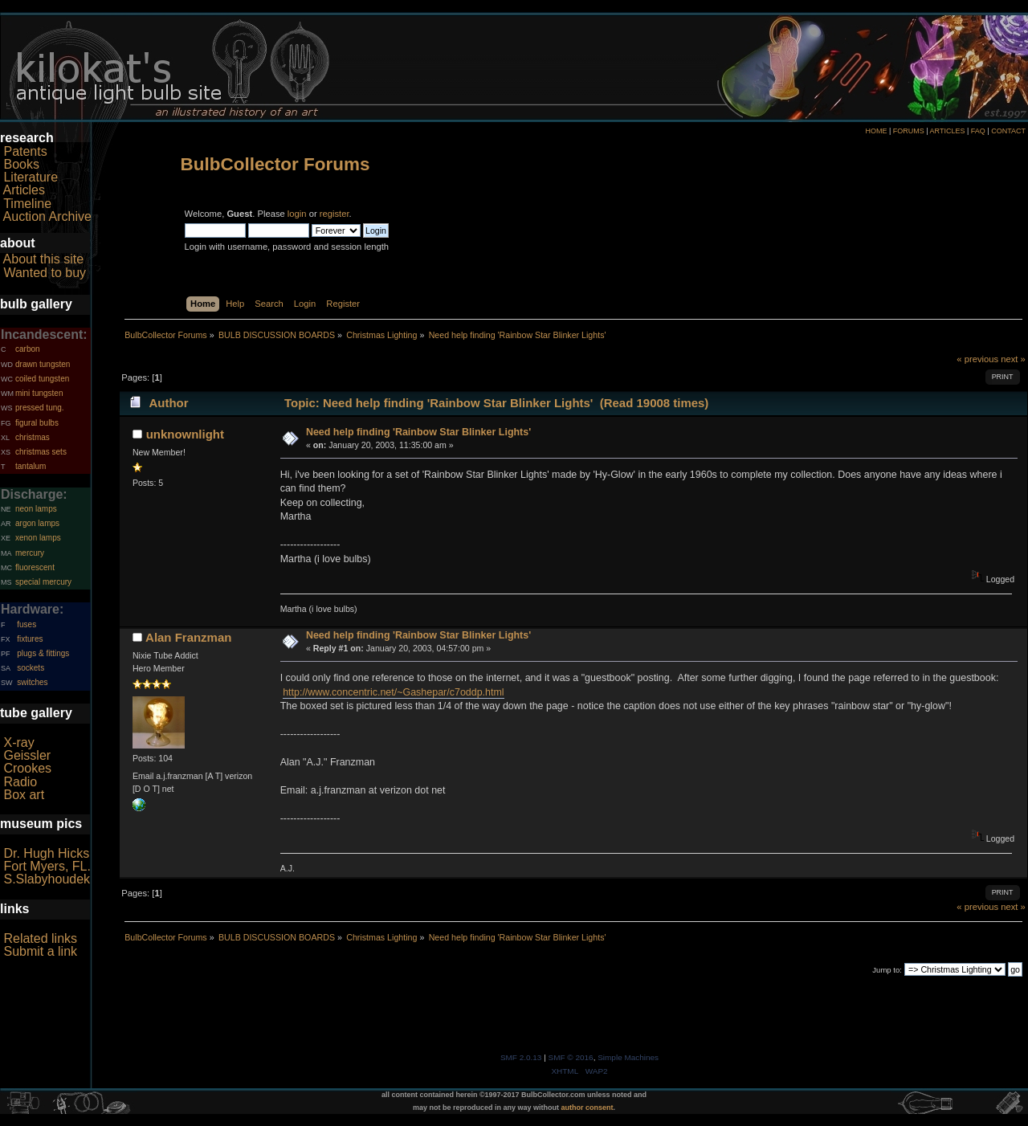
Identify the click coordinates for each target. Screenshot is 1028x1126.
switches (32, 682)
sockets (30, 667)
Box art (23, 795)
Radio (20, 782)
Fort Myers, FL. (46, 866)
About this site (43, 259)
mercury (29, 553)
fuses (26, 624)
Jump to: (887, 969)
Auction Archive (47, 216)
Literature (30, 177)
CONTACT (1008, 131)
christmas (32, 437)
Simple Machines (628, 1057)
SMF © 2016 (571, 1057)
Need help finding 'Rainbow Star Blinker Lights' (418, 432)
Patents (25, 151)
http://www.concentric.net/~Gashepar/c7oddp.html (393, 692)
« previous (977, 359)
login (297, 213)
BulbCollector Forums (275, 164)
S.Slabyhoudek (46, 879)
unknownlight (185, 434)
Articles (24, 190)
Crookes (27, 768)
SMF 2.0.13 (521, 1057)
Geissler (27, 755)
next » (1013, 359)
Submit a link (40, 951)
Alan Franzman (188, 637)
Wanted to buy (44, 272)
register (334, 213)
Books (21, 164)
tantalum (30, 466)
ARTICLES (947, 131)
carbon (27, 349)
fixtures (30, 638)
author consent (587, 1108)
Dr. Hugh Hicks (46, 853)
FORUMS (908, 131)
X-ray (18, 742)
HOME (876, 131)
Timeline (27, 203)
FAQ (978, 131)
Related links (40, 938)
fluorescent (35, 567)
